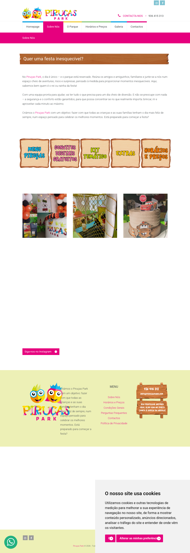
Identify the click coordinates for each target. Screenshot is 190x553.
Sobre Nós (53, 26)
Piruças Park (78, 546)
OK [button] (110, 538)
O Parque (72, 26)
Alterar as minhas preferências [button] (140, 538)
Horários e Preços (96, 26)
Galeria (119, 26)
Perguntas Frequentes (114, 412)
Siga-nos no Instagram (38, 351)
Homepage (32, 26)
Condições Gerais (114, 407)
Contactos (137, 26)
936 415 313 (155, 15)
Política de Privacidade (114, 423)
